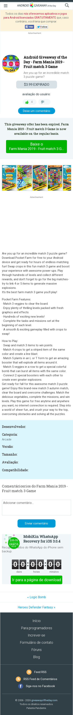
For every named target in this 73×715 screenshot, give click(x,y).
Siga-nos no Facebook (40, 686)
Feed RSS (40, 672)
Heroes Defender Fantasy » (36, 607)
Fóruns (36, 650)
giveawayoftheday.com (44, 700)
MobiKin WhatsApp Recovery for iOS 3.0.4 (41, 539)
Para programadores (36, 628)
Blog (36, 657)
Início (37, 621)
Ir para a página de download (36, 580)
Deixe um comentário (36, 111)
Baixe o (38, 146)
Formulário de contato (36, 642)
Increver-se (36, 635)
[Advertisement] (36, 44)
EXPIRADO (36, 84)
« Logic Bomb (36, 597)
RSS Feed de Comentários (40, 679)
